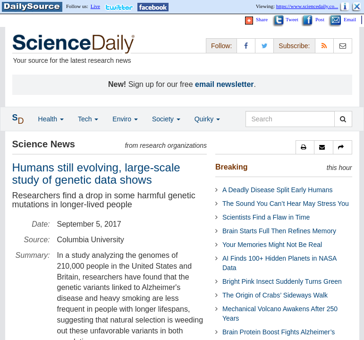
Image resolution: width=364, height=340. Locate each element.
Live (95, 6)
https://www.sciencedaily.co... (307, 6)
